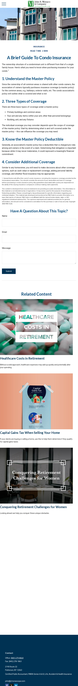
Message (6, 248)
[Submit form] (9, 271)
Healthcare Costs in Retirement (22, 358)
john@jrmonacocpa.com (15, 681)
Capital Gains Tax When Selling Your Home (30, 432)
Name (4, 216)
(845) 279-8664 (17, 658)
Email (4, 232)
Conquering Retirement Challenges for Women (33, 507)
